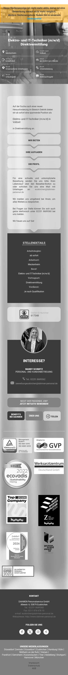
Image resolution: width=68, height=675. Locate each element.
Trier (41, 655)
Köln (61, 649)
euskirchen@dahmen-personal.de (37, 613)
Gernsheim (17, 655)
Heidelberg (50, 655)
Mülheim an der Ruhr (29, 652)
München (39, 657)
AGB (34, 668)
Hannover (28, 657)
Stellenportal (34, 18)
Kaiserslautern (31, 655)
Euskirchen (41, 649)
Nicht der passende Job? (34, 402)
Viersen (44, 652)
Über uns (34, 416)
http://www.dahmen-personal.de (40, 616)
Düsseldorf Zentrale (13, 649)
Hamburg (52, 649)
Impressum (34, 663)
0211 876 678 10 (36, 610)
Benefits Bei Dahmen (16, 415)
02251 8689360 (36, 607)
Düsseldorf (29, 649)
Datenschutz (34, 665)
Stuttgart (61, 655)
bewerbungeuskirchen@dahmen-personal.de (36, 383)
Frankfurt (6, 655)
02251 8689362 (37, 379)
